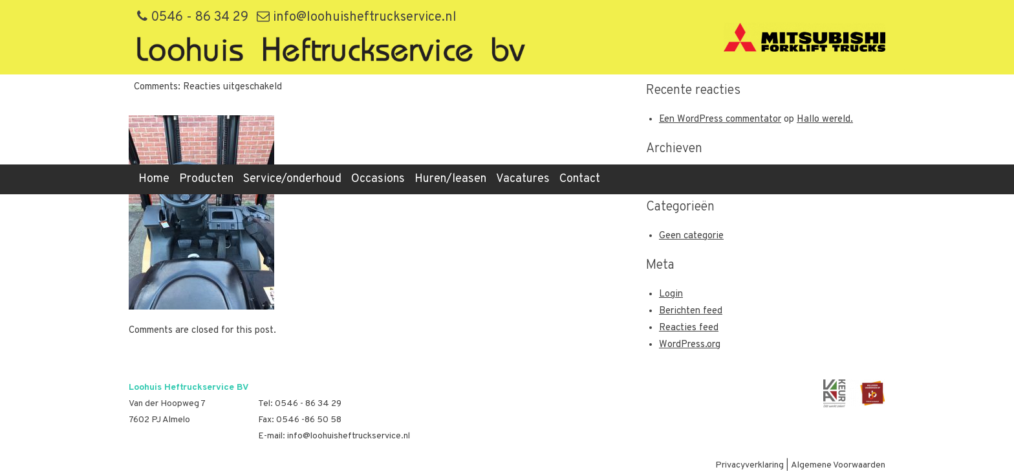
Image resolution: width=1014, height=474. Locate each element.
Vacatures (523, 179)
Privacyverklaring (749, 465)
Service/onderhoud (292, 179)
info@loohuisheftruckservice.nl (357, 17)
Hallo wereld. (825, 119)
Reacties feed (688, 328)
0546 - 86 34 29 (192, 17)
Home (153, 179)
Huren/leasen (450, 179)
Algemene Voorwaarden (838, 465)
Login (671, 294)
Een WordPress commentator (720, 119)
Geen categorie (691, 236)
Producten (206, 179)
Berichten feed (690, 311)
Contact (579, 179)
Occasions (378, 179)
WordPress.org (689, 345)
